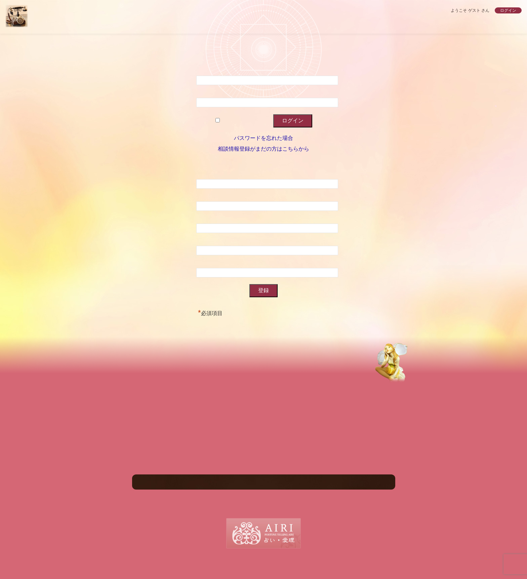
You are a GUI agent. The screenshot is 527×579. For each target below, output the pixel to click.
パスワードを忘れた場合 (263, 138)
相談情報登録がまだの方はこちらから (263, 149)
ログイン (508, 10)
